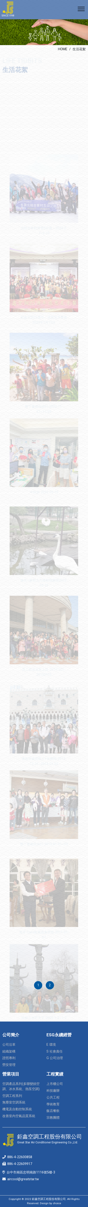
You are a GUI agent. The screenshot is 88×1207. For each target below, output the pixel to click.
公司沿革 (8, 1045)
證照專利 (8, 1058)
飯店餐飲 (53, 1111)
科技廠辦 (53, 1091)
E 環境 (51, 1045)
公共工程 (53, 1097)
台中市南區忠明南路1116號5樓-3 (31, 1172)
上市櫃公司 (54, 1084)
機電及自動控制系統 (17, 1109)
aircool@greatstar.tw (23, 1179)
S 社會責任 (54, 1051)
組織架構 (8, 1051)
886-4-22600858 (19, 1157)
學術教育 (53, 1104)
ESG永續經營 (59, 1034)
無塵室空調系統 (13, 1102)
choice (57, 1203)
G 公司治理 (54, 1058)
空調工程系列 (12, 1096)
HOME (62, 49)
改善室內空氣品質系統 (18, 1116)
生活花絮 (79, 49)
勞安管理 (8, 1065)
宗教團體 (53, 1118)
